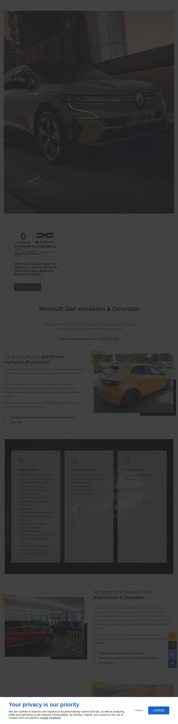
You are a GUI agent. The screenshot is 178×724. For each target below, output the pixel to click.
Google (44, 717)
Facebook (55, 717)
